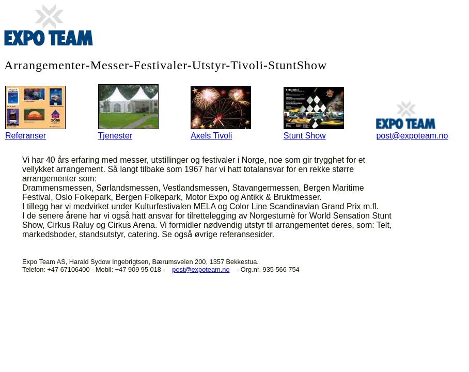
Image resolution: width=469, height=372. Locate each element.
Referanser (35, 128)
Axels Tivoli (221, 128)
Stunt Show (314, 128)
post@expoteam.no (412, 128)
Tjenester (128, 128)
